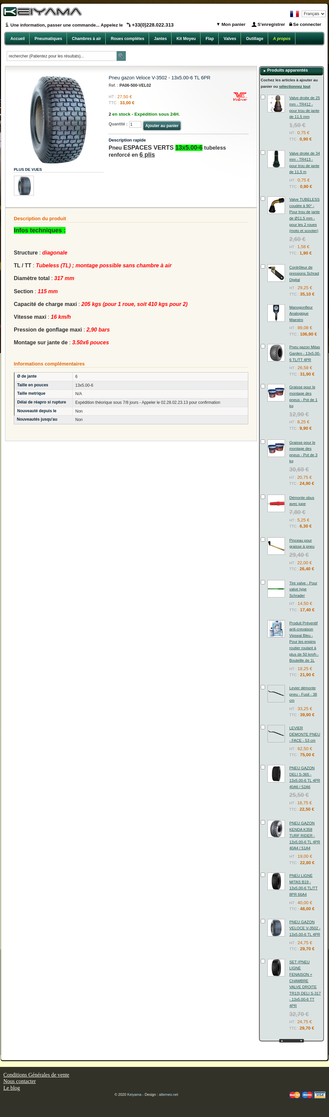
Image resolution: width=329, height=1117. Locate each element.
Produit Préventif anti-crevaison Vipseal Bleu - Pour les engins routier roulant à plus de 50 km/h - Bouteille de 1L (304, 642)
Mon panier (233, 24)
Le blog (11, 1088)
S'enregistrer (271, 24)
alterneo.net (168, 1094)
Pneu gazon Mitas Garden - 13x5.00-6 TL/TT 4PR (304, 353)
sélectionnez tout (294, 86)
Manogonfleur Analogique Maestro (301, 313)
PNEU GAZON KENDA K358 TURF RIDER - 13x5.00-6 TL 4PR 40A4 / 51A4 (304, 835)
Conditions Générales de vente (36, 1075)
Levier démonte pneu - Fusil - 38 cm (303, 694)
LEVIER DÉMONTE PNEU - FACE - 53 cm (304, 734)
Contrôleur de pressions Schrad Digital (304, 273)
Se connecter (307, 24)
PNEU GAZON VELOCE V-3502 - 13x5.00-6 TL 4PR (304, 928)
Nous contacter (19, 1081)
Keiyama (134, 1094)
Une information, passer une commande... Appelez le (92, 25)
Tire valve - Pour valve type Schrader (303, 589)
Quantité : (118, 124)
